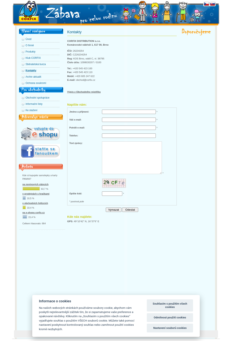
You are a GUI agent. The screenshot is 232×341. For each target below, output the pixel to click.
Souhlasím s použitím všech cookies (170, 305)
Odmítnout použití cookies (170, 317)
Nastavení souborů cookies (170, 327)
